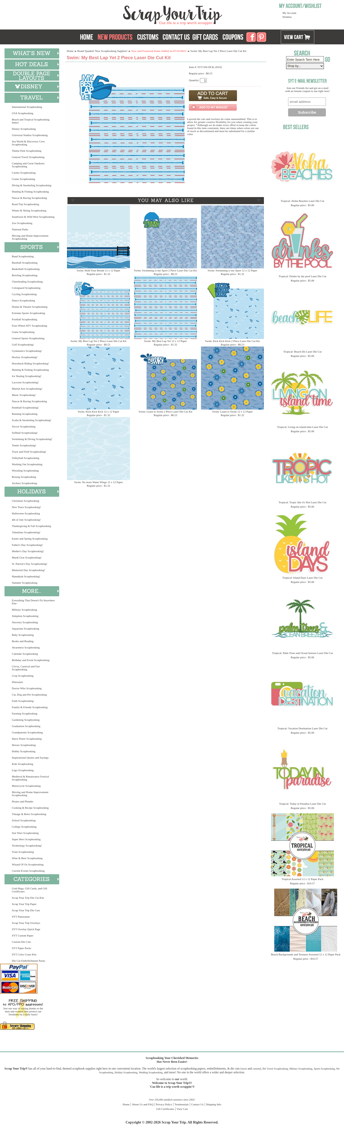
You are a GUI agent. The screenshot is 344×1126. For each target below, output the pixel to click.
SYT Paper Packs (21, 948)
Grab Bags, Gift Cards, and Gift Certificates (29, 890)
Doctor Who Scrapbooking (27, 688)
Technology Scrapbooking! (27, 845)
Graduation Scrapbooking (26, 726)
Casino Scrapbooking (24, 172)
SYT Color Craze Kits (24, 954)
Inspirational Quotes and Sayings (30, 757)
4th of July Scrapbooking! (26, 519)
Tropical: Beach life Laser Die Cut (302, 351)
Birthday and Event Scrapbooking (30, 660)
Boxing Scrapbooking (24, 476)
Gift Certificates (165, 1108)
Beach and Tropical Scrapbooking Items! (30, 121)
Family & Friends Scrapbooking (30, 707)
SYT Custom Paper (22, 935)
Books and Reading (22, 641)
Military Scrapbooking (24, 609)
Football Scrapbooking (24, 319)
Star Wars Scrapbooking (25, 832)
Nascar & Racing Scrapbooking (29, 197)
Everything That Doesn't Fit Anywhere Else (33, 602)
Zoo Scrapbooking (22, 223)
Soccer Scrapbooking (24, 426)
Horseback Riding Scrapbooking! (30, 363)
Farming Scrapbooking (24, 713)
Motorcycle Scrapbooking (26, 785)
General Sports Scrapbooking (28, 338)
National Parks (20, 229)
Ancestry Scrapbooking (25, 622)
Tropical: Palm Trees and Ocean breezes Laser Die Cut (302, 652)
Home (70, 50)
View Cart (182, 1108)
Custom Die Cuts (21, 941)
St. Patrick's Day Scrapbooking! (29, 563)
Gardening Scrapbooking (26, 719)
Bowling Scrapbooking (25, 275)
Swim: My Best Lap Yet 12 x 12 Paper (165, 340)
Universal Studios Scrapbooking (30, 135)
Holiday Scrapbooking (126, 1072)
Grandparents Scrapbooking (27, 732)
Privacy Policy (164, 1104)
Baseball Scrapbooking (25, 262)
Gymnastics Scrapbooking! (27, 350)
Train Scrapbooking (23, 851)
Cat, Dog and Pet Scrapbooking (29, 694)
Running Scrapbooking (25, 413)
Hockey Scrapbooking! (25, 357)
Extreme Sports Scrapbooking (28, 313)
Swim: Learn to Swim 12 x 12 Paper (232, 411)
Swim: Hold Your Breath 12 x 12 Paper (98, 270)
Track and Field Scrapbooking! (29, 451)
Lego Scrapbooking (22, 770)
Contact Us (197, 1104)
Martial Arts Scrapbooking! (27, 388)
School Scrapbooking (24, 820)
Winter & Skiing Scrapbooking (29, 210)
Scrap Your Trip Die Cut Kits (28, 897)
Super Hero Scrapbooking (26, 839)
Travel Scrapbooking (277, 1068)
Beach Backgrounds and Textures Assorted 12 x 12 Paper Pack (305, 954)
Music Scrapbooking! (24, 394)
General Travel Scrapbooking (28, 157)
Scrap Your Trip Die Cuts (26, 910)
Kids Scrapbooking (22, 763)
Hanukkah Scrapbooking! (26, 576)
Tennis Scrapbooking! (24, 445)
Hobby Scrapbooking (24, 751)
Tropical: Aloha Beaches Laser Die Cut (302, 200)
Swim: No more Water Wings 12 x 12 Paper (98, 482)
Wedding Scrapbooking (150, 1072)
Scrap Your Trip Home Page (138, 14)
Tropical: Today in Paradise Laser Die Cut (302, 803)
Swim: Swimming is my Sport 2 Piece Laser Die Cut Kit (165, 270)
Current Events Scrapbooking (28, 870)
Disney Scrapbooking (24, 128)
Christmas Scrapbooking (25, 500)
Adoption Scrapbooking (25, 615)
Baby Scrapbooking (23, 634)
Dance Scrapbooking (23, 300)
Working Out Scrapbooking (27, 464)
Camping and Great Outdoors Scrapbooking (28, 165)
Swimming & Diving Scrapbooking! (32, 439)
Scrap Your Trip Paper (24, 903)
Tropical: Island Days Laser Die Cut (302, 577)
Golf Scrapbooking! (23, 344)
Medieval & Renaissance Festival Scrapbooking (30, 778)
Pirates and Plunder (22, 801)
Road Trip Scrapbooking (25, 204)
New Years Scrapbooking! (26, 507)
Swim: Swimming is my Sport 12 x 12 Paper (232, 270)
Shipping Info (213, 1104)
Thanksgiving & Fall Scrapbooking (31, 525)
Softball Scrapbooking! (25, 432)
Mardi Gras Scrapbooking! (27, 557)
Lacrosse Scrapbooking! (25, 382)
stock (244, 1068)
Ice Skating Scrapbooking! (26, 376)
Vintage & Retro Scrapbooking (29, 814)
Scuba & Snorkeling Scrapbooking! (31, 420)
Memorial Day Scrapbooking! (28, 570)
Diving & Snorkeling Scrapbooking (31, 185)
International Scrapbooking (27, 106)
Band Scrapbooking (23, 256)
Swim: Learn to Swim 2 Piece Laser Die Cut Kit (165, 411)
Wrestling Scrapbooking (25, 470)
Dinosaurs (17, 681)
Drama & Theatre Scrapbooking (29, 306)
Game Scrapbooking (23, 331)
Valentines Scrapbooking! (26, 532)
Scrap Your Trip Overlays (26, 922)
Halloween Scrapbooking (26, 513)
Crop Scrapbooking (22, 675)
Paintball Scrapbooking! (25, 407)
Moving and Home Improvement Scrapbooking (30, 237)
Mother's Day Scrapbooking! (28, 551)
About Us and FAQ (142, 1104)
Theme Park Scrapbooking (26, 150)
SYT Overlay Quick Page (26, 929)
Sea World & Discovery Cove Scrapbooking (28, 143)
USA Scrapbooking (22, 113)
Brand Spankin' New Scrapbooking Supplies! (102, 50)
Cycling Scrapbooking (24, 294)
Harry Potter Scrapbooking (27, 738)
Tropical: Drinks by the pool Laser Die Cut (302, 276)
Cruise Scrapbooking (23, 178)
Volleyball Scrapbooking (25, 457)
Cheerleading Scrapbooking (27, 281)
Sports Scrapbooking (324, 1068)
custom (256, 1068)
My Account (289, 12)
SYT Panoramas (21, 916)
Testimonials (182, 1104)
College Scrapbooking (24, 826)
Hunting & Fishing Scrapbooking (30, 191)
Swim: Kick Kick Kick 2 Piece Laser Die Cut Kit (232, 340)
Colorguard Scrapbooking (26, 287)
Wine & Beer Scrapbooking (27, 858)
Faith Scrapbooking (22, 700)
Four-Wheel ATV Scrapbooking (29, 325)
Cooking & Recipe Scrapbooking (30, 807)
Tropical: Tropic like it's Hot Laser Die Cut (302, 502)
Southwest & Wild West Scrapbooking (33, 216)
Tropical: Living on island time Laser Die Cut (302, 426)
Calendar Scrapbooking (25, 653)
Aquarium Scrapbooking (25, 628)
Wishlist (287, 16)
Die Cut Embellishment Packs (28, 960)
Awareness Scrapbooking (26, 647)
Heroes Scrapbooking (24, 744)
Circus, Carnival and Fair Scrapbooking (26, 668)
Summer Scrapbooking (24, 582)
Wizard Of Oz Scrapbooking (28, 864)
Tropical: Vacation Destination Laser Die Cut (303, 728)
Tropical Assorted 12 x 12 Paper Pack (302, 879)
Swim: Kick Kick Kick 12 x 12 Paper (98, 411)
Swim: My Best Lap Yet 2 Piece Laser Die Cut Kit (98, 340)
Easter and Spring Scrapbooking (30, 538)
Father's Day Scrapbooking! (27, 544)
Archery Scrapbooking (24, 483)
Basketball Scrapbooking (26, 268)
